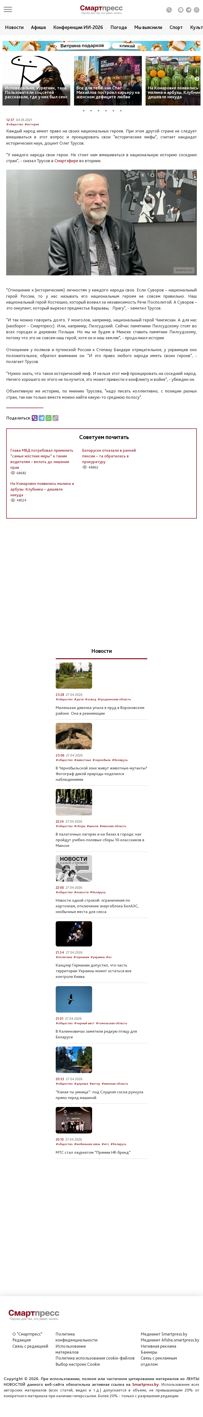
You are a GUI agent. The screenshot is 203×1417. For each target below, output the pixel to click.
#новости (81, 936)
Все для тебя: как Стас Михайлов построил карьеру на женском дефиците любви (108, 92)
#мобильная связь (87, 1188)
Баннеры (149, 1378)
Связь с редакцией (30, 1372)
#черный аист (84, 1067)
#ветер (94, 1127)
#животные (82, 804)
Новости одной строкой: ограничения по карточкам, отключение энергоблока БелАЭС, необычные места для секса (97, 950)
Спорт (176, 27)
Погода (118, 27)
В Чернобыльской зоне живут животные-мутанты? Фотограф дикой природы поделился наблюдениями (101, 818)
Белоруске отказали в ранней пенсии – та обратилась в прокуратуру (109, 500)
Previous (6, 79)
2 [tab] (92, 109)
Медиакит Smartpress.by (164, 1360)
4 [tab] (107, 109)
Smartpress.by (145, 1411)
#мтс (105, 1188)
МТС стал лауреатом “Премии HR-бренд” (93, 1196)
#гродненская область (114, 743)
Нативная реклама (158, 1372)
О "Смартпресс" (27, 1360)
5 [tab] (115, 109)
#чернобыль (101, 804)
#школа (92, 870)
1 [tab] (85, 109)
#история (32, 168)
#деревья (81, 1127)
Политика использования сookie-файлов (95, 1385)
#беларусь (120, 804)
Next (197, 79)
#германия (81, 1001)
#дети (79, 743)
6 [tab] (122, 109)
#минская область (113, 870)
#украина (97, 1001)
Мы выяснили (148, 27)
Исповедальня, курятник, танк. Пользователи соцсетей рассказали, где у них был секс (36, 92)
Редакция (21, 1366)
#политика (64, 1001)
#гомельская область (111, 1067)
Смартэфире (66, 204)
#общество (14, 168)
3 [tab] (100, 109)
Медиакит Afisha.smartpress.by (170, 1366)
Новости (14, 27)
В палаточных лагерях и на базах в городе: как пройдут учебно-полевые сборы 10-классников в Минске (100, 884)
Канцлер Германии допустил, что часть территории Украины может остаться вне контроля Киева (93, 1015)
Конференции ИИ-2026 (78, 27)
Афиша (38, 27)
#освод (90, 743)
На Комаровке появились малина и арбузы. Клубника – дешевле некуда (42, 533)
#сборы (79, 870)
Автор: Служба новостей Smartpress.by (35, 158)
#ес (109, 1001)
